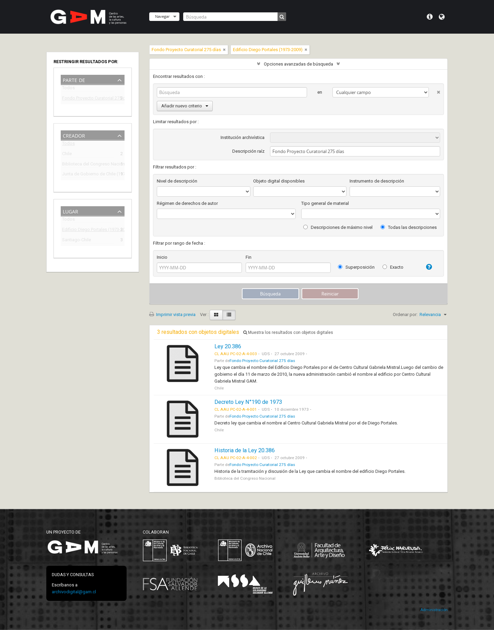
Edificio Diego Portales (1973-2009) (88, 230)
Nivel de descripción (177, 181)
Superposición (356, 267)
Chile (67, 155)
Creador (74, 135)
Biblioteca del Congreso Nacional (88, 165)
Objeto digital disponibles (279, 181)
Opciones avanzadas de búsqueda (298, 64)
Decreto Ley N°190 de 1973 (248, 402)
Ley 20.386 (227, 346)
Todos (68, 89)
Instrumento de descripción (377, 181)
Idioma (442, 16)
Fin (248, 257)
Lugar (70, 210)
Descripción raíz (248, 151)
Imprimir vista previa (172, 314)
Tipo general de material (325, 203)
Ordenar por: (405, 314)
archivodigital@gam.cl (74, 591)
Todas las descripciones (408, 227)
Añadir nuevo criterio (184, 105)
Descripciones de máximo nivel (338, 227)
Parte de (74, 79)
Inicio (162, 257)
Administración (434, 610)
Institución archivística (242, 137)
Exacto (393, 267)
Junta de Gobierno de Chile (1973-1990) (88, 175)
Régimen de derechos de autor (187, 203)
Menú (430, 16)
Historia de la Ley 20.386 (244, 450)
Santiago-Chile (76, 241)
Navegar (162, 16)
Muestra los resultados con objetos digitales (288, 332)
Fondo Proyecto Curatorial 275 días (88, 99)
